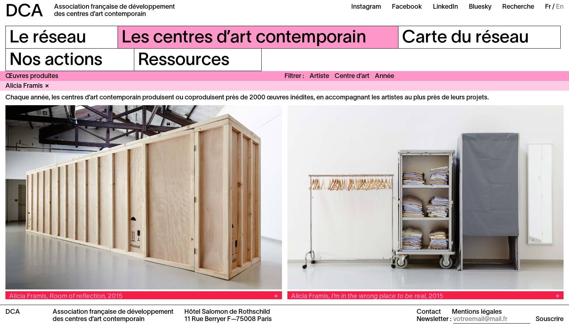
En (560, 7)
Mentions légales (477, 312)
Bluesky (480, 7)
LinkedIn (445, 7)
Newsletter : (434, 319)
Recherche (518, 7)
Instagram (366, 7)
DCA (24, 12)
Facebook (407, 7)
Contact (429, 312)
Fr (548, 7)
